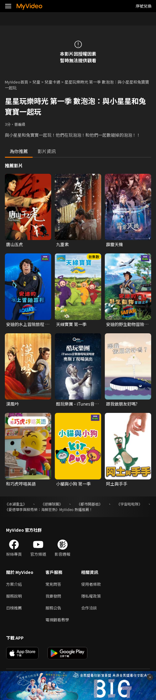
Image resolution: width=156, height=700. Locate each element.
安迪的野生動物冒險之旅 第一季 (127, 324)
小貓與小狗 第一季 (73, 484)
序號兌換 (143, 6)
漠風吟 (12, 404)
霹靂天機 (114, 244)
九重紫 (62, 244)
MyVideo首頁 (16, 82)
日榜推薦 (14, 608)
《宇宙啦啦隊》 (129, 503)
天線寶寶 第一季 (71, 324)
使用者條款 (91, 584)
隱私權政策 (91, 596)
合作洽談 (89, 608)
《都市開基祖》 (89, 503)
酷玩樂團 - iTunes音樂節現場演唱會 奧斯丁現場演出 (77, 404)
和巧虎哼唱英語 (21, 484)
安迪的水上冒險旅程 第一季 (27, 324)
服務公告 (53, 608)
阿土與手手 (116, 484)
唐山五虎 (14, 244)
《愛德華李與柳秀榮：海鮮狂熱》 (32, 509)
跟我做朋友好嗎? (122, 404)
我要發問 (53, 596)
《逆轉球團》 (52, 503)
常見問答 (53, 584)
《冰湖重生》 (16, 503)
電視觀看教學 (57, 620)
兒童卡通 (52, 82)
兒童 (36, 82)
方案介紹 (14, 584)
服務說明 (14, 596)
